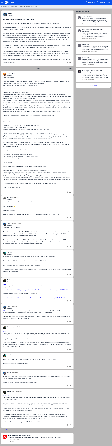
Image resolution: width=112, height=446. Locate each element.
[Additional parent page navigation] (8, 6)
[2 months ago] (92, 24)
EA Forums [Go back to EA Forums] (3, 6)
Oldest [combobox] (71, 68)
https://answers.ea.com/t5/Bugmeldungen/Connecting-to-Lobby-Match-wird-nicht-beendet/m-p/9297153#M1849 (36, 290)
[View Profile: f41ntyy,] (79, 71)
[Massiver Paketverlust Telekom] (10, 75)
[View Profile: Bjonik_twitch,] (4, 74)
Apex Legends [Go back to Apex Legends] (14, 6)
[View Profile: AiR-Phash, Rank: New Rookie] (4, 198)
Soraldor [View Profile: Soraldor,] (9, 355)
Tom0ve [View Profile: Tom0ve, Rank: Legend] (9, 280)
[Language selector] (90, 2)
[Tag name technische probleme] (9, 62)
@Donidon (6, 284)
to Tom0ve (14, 306)
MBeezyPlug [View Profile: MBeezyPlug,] (85, 38)
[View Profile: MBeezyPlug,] (79, 30)
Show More (4, 429)
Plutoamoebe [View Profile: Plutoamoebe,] (85, 24)
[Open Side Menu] (2, 2)
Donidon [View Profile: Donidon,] (10, 13)
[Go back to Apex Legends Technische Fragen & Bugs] (34, 435)
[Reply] (69, 63)
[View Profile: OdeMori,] (79, 58)
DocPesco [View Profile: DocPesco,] (9, 252)
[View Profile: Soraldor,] (4, 355)
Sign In (108, 2)
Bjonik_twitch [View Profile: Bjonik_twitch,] (10, 73)
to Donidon (19, 327)
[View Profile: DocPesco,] (4, 253)
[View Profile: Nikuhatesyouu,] (79, 45)
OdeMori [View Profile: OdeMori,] (84, 64)
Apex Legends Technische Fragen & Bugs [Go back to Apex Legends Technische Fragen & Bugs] (28, 6)
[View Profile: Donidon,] (5, 14)
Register (102, 2)
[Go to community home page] (9, 2)
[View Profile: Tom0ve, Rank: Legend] (4, 280)
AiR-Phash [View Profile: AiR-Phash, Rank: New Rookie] (10, 197)
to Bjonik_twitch (16, 223)
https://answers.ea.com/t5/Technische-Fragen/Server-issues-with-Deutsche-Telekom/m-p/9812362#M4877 (34, 298)
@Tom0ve (6, 311)
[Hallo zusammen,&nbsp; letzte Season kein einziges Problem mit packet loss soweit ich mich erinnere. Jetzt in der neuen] (95, 47)
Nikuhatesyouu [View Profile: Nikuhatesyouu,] (86, 51)
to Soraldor (15, 372)
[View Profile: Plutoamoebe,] (79, 17)
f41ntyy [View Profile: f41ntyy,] (84, 79)
